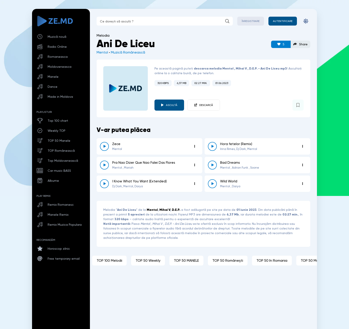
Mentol (102, 52)
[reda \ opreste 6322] (104, 183)
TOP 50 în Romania (271, 260)
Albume (53, 180)
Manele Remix (58, 214)
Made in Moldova (60, 96)
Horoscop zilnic (59, 248)
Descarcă (206, 105)
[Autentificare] (282, 21)
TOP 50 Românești (227, 260)
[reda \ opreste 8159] (212, 146)
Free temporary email (64, 258)
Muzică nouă (57, 36)
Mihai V (164, 210)
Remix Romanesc (61, 204)
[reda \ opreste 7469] (104, 165)
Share (300, 44)
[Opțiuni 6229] (302, 183)
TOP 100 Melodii (109, 260)
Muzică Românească (128, 52)
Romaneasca (58, 56)
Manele (53, 76)
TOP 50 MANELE (186, 260)
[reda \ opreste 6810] (212, 165)
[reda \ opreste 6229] (212, 183)
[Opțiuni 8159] (302, 146)
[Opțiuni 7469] (194, 165)
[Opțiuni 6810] (302, 165)
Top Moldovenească (63, 160)
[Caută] (227, 21)
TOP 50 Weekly (148, 260)
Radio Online (57, 46)
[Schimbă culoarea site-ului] (305, 21)
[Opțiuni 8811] (194, 146)
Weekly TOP (56, 130)
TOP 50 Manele (59, 140)
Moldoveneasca (59, 66)
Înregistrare (251, 21)
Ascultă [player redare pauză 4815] (171, 105)
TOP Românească (61, 150)
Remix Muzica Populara (65, 224)
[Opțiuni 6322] (194, 183)
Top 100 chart (58, 120)
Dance (52, 86)
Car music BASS (59, 170)
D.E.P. (176, 210)
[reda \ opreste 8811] (104, 146)
